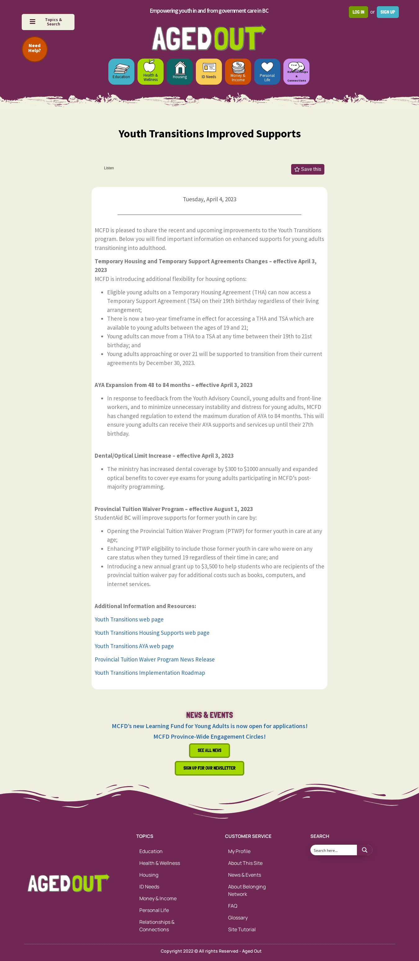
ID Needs (209, 76)
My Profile (239, 851)
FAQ (232, 905)
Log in (358, 12)
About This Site (245, 863)
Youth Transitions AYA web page (134, 646)
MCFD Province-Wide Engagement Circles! (209, 736)
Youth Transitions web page (129, 619)
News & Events (244, 874)
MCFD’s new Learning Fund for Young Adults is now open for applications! (210, 726)
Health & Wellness (150, 77)
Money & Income (238, 77)
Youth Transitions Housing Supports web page (152, 632)
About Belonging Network (247, 890)
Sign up (388, 12)
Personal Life (267, 77)
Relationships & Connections (156, 926)
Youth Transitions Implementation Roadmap (150, 672)
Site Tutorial (242, 929)
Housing (180, 76)
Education (121, 76)
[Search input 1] (334, 850)
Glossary (238, 917)
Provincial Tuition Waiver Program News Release (155, 659)
